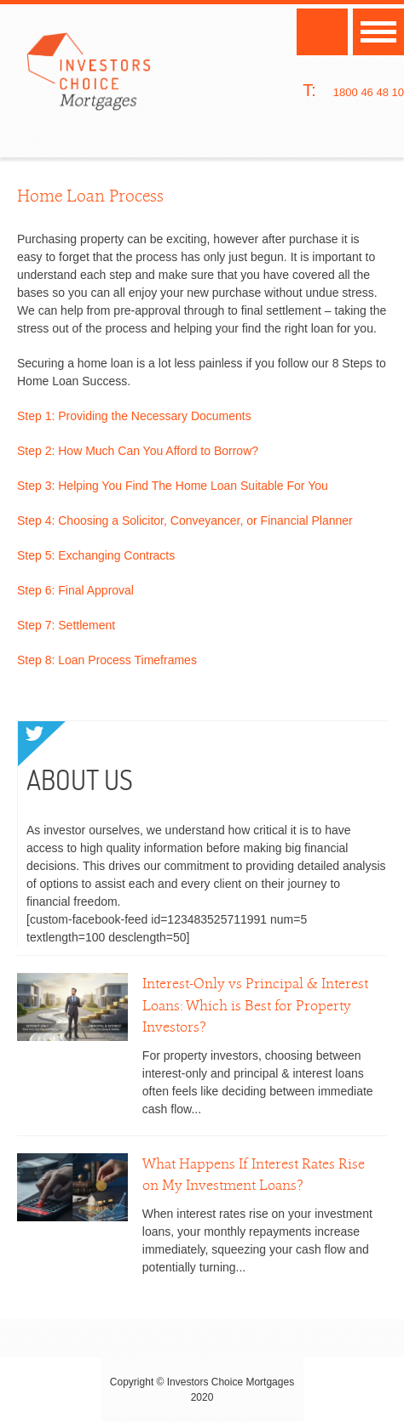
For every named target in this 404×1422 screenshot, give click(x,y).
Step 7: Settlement (66, 625)
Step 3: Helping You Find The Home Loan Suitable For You (172, 485)
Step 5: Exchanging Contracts (96, 555)
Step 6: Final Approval (75, 590)
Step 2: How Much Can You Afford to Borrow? (137, 451)
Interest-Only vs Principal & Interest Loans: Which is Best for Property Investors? (255, 1005)
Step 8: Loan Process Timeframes (107, 660)
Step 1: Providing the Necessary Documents (134, 416)
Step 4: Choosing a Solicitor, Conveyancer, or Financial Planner (185, 520)
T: (309, 90)
